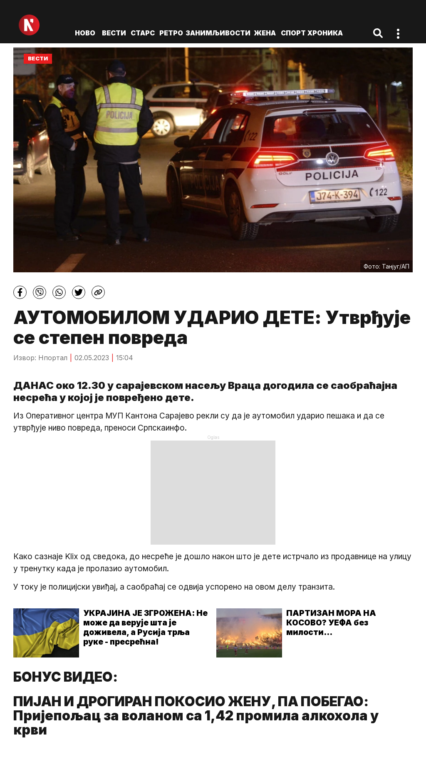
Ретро (171, 33)
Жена (265, 33)
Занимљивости (218, 33)
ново (85, 33)
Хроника (325, 33)
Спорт (293, 33)
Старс (143, 33)
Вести (114, 33)
